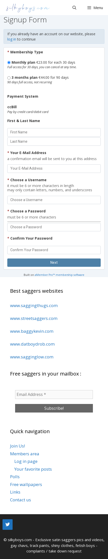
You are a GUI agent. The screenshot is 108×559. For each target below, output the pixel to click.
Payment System (22, 96)
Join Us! (17, 446)
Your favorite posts (33, 469)
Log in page (26, 461)
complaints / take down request (54, 550)
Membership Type (25, 52)
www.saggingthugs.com (34, 305)
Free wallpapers (26, 484)
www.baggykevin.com (31, 331)
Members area (24, 454)
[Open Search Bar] (74, 7)
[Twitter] (8, 524)
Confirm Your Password (29, 238)
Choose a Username (27, 179)
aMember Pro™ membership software (59, 275)
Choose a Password (26, 211)
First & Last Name (23, 120)
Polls (15, 476)
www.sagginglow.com (31, 357)
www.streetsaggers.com (33, 318)
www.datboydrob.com (32, 344)
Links (15, 492)
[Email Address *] (54, 394)
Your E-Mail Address (26, 152)
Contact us (20, 500)
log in (11, 39)
